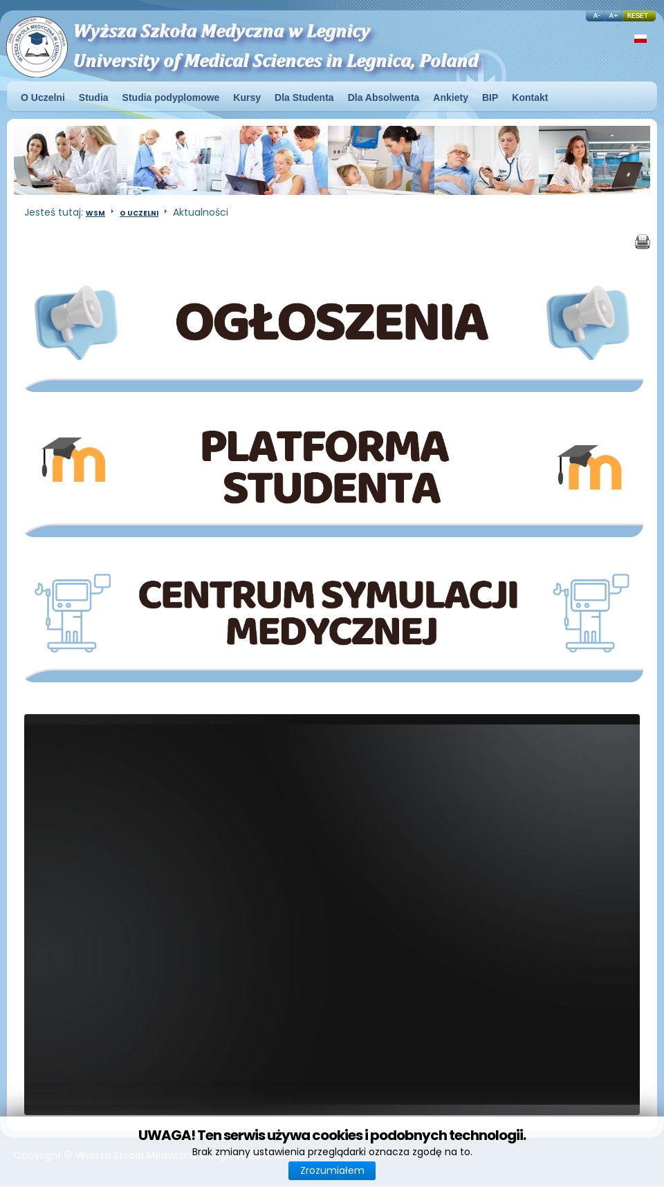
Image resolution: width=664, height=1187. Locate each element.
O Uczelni (139, 213)
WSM (95, 213)
